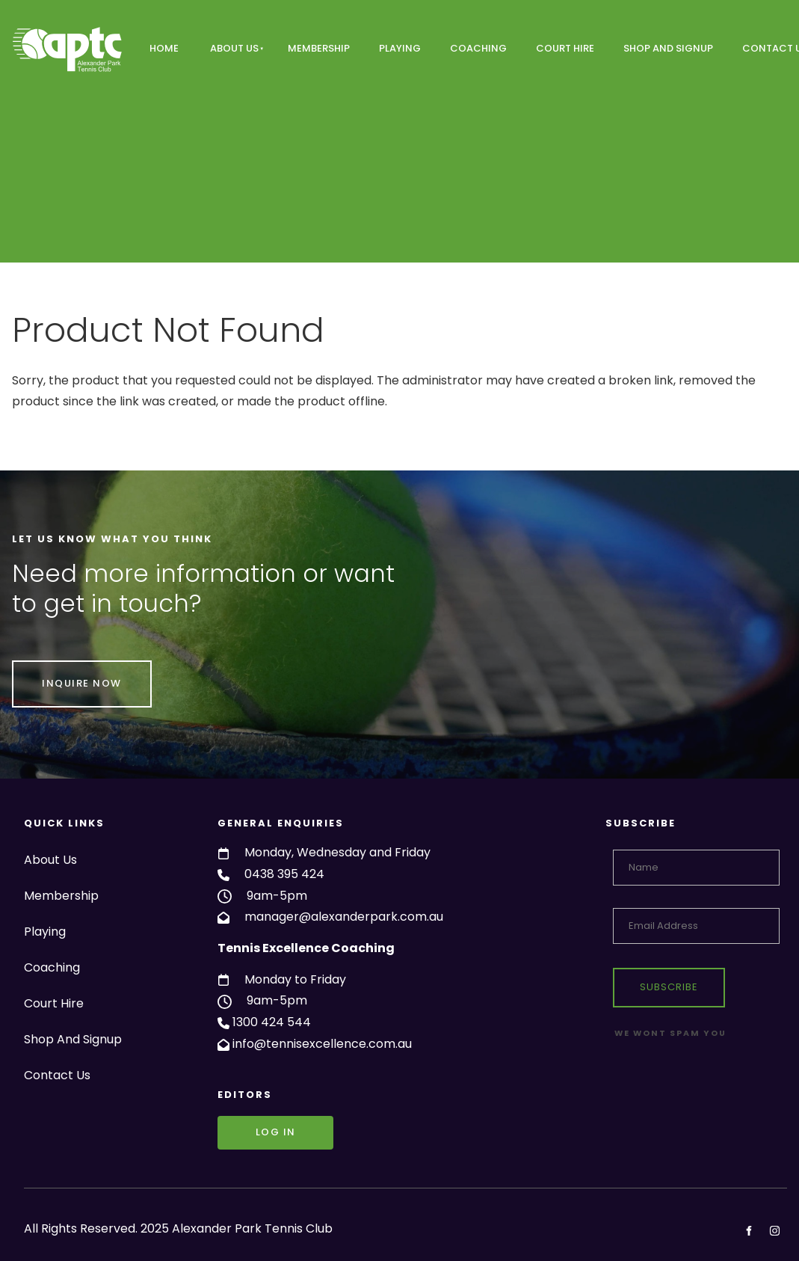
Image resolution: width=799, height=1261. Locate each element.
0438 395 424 (284, 874)
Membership (319, 48)
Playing (400, 48)
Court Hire (565, 48)
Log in (238, 1126)
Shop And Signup (668, 48)
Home (164, 48)
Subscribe (669, 987)
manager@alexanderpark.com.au (343, 916)
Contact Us (57, 1075)
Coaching (478, 48)
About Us (234, 48)
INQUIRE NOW (52, 670)
